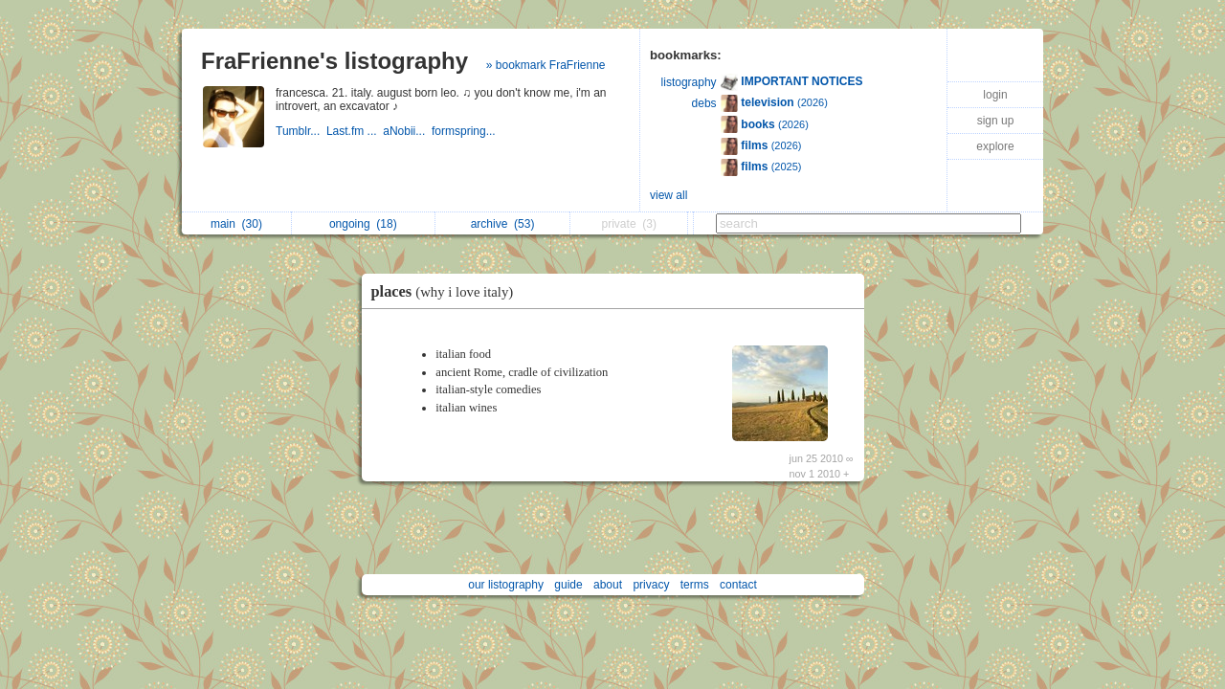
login (995, 94)
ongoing (363, 224)
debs (704, 103)
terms (694, 584)
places (447, 291)
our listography (506, 584)
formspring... (465, 131)
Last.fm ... (354, 131)
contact (738, 584)
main (236, 224)
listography (689, 82)
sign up (995, 120)
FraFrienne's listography (334, 61)
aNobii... (407, 131)
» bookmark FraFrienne (546, 65)
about (607, 584)
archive (503, 224)
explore (994, 146)
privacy (651, 584)
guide (568, 584)
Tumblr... (301, 131)
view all (668, 195)
